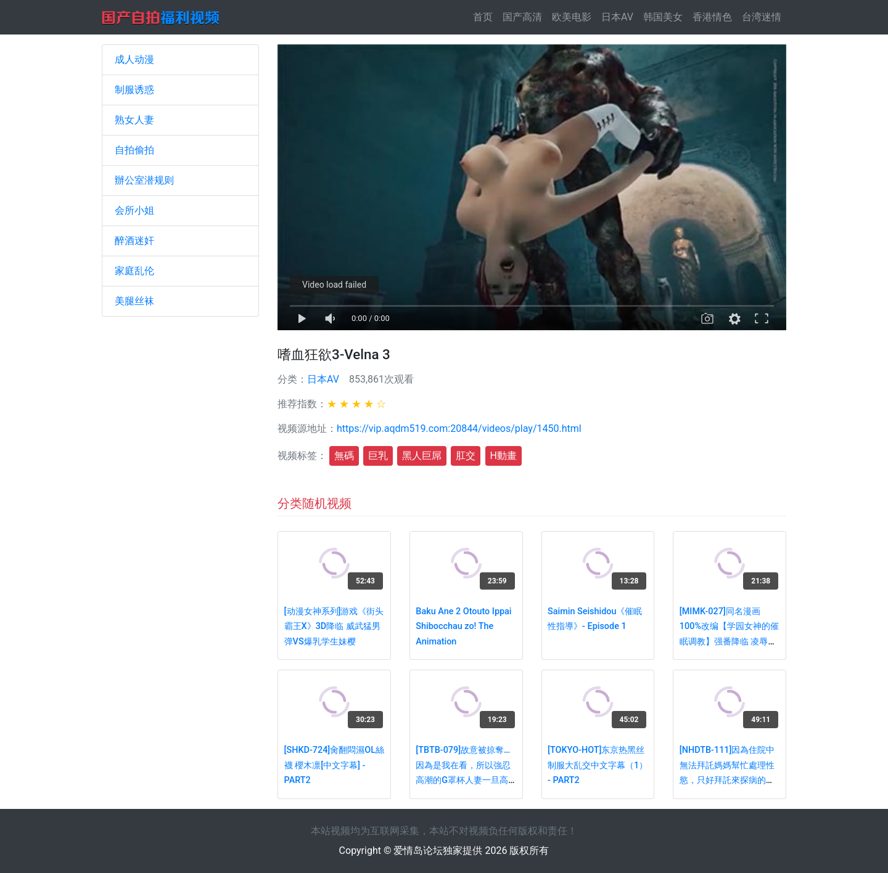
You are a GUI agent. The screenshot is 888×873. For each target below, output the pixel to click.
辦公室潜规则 (144, 180)
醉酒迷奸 (134, 240)
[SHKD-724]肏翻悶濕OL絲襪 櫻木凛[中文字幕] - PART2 (334, 765)
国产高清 (522, 17)
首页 (485, 16)
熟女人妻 (134, 120)
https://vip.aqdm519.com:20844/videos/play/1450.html (459, 428)
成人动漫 (134, 59)
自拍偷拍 (134, 150)
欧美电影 (571, 17)
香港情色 (712, 17)
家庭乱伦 (134, 271)
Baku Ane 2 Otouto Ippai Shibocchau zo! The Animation (463, 626)
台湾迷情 (761, 17)
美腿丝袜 (134, 301)
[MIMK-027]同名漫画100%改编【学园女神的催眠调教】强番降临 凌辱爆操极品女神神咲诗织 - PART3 (729, 641)
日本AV (617, 17)
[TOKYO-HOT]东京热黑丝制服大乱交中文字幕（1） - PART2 (598, 765)
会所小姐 (134, 210)
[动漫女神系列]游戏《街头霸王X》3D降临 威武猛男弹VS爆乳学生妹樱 (334, 626)
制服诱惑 (134, 89)
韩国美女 (663, 17)
